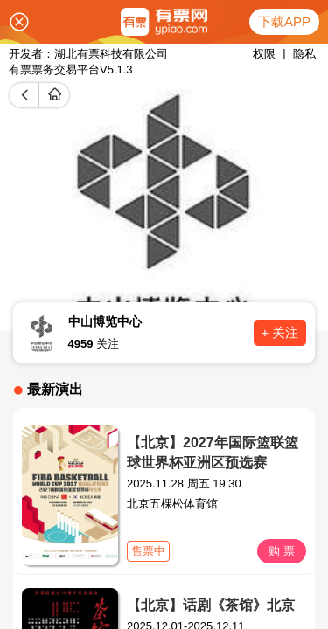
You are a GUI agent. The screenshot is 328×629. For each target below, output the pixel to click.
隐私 (304, 53)
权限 (264, 53)
